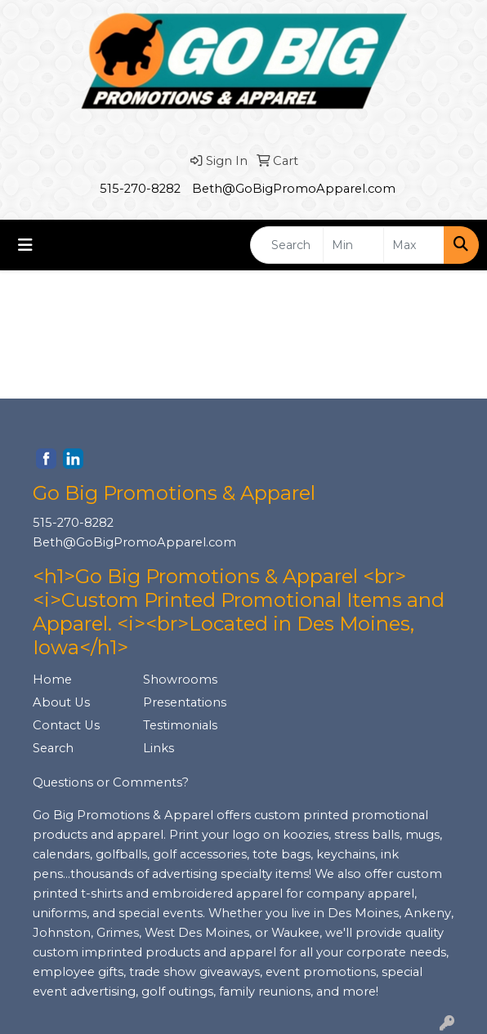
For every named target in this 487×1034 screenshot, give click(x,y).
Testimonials (180, 725)
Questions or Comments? (111, 782)
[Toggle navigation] (25, 245)
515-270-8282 (140, 188)
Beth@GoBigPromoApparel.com (293, 188)
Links (158, 748)
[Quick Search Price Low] (353, 245)
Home (52, 679)
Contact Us (66, 725)
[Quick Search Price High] (414, 245)
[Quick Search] (287, 245)
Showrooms (180, 679)
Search (53, 748)
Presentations (184, 702)
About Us (61, 702)
